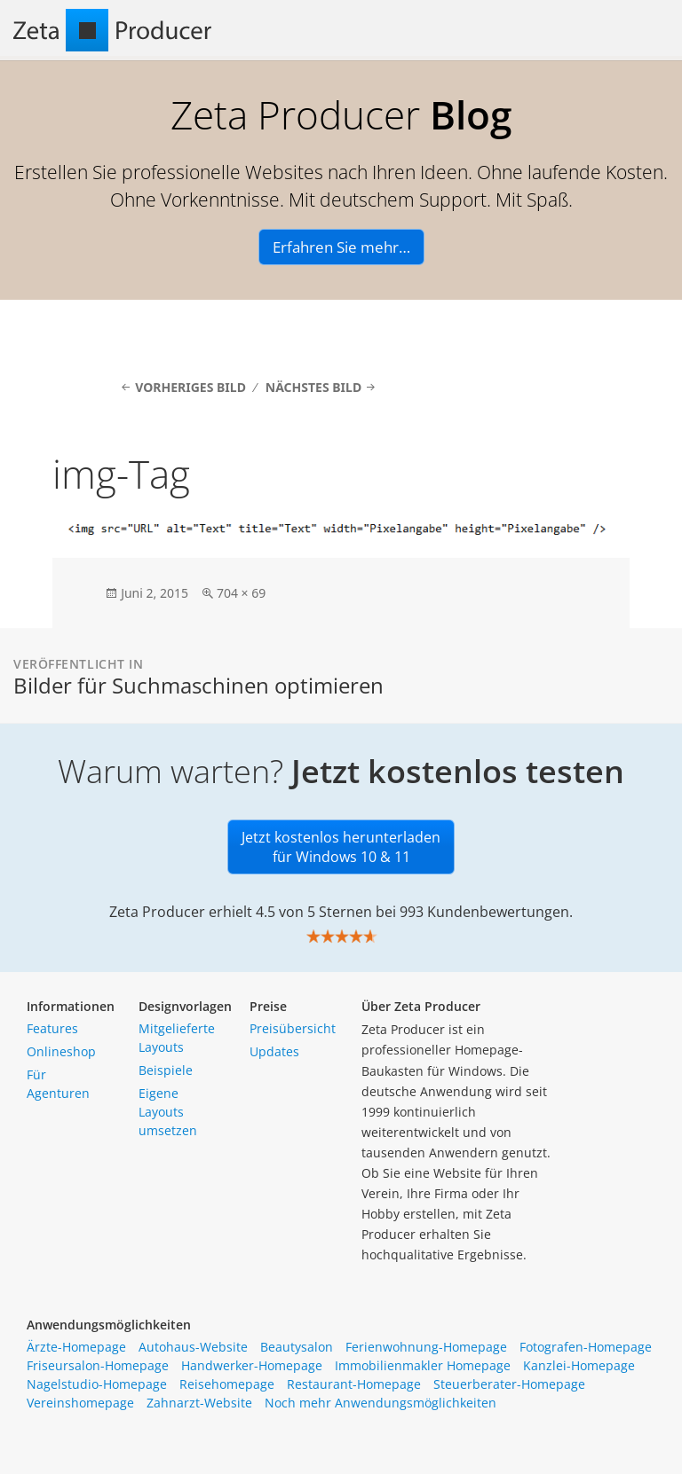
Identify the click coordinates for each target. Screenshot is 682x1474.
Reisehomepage (226, 1384)
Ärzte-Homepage (76, 1346)
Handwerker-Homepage (251, 1365)
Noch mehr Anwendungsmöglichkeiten (380, 1402)
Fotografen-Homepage (585, 1346)
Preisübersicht (293, 1028)
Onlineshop (61, 1051)
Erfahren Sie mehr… (341, 247)
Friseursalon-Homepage (98, 1365)
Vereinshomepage (80, 1402)
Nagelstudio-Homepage (97, 1384)
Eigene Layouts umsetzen (168, 1112)
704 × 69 (241, 592)
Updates (274, 1051)
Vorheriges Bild (190, 387)
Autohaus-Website (193, 1346)
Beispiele (166, 1070)
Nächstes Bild (313, 387)
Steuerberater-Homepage (509, 1384)
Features (52, 1028)
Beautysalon (296, 1346)
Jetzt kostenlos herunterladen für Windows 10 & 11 (341, 846)
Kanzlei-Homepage (579, 1365)
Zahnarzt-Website (199, 1402)
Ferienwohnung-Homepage (426, 1346)
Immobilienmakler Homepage (423, 1365)
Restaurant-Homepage (354, 1384)
